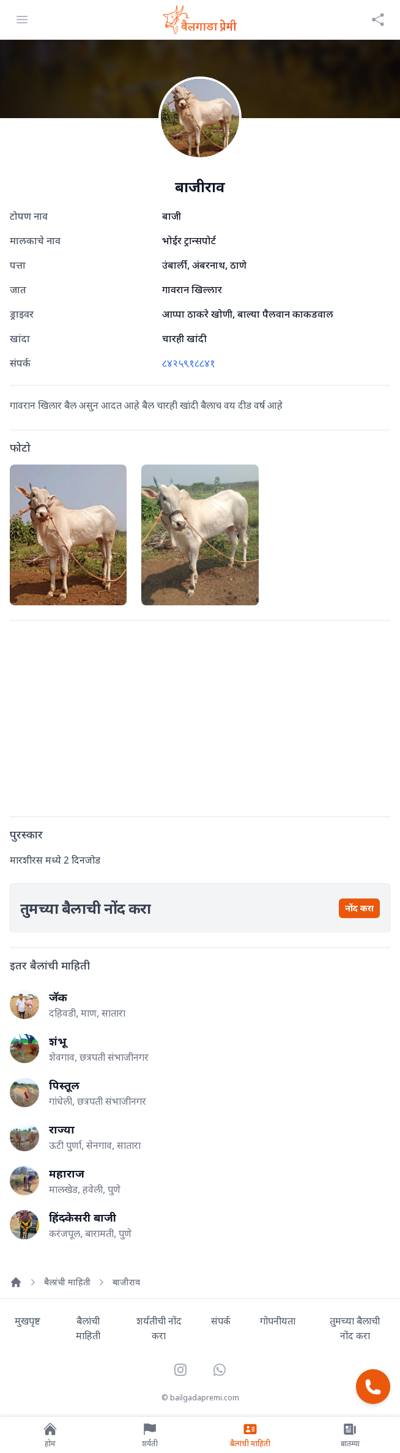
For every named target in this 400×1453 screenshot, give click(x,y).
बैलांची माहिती (67, 1282)
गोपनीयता (277, 1321)
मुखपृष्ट (27, 1321)
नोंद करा (359, 908)
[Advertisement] (200, 716)
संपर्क (221, 1321)
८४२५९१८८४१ (188, 363)
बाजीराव (126, 1282)
